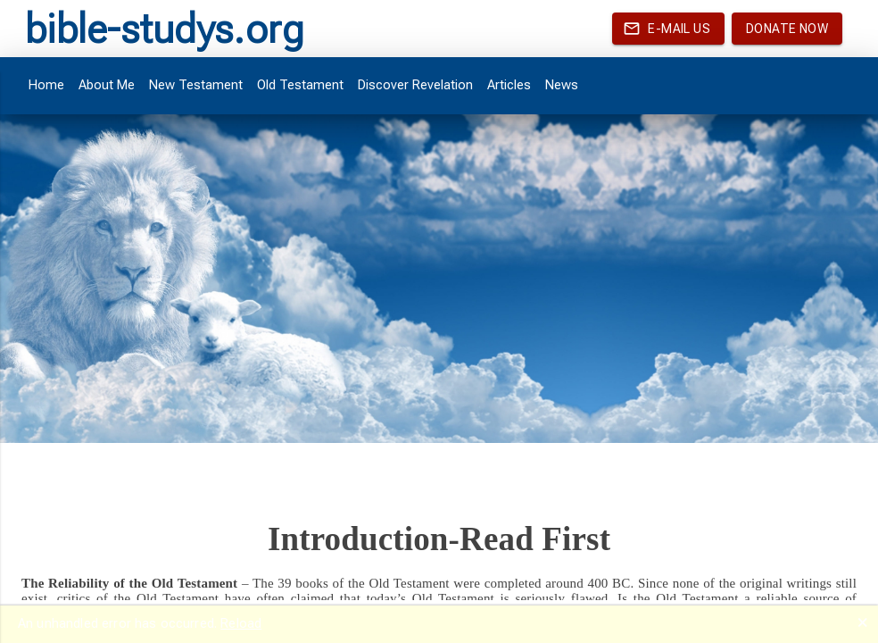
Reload (240, 623)
